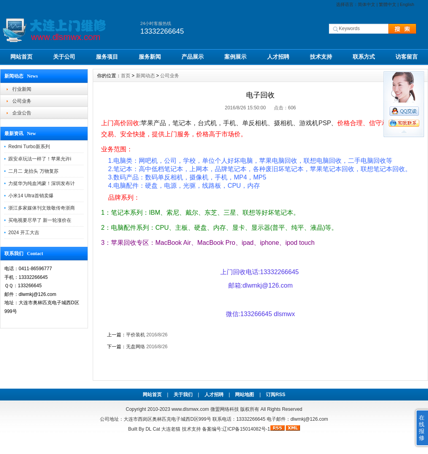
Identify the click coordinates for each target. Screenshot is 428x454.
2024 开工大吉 (23, 232)
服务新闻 (150, 56)
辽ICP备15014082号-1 (246, 429)
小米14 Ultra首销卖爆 (31, 195)
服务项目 (107, 56)
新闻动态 (145, 75)
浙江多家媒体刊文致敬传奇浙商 (41, 208)
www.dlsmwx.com (190, 409)
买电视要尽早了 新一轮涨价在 (39, 220)
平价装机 (135, 335)
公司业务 (21, 101)
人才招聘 (278, 56)
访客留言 (407, 56)
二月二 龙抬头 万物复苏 (33, 171)
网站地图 (244, 394)
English (407, 4)
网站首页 (21, 56)
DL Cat (152, 429)
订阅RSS (275, 394)
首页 (125, 75)
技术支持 (321, 56)
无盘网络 (135, 346)
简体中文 (366, 4)
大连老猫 (170, 429)
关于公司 (64, 56)
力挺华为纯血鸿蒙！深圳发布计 (41, 183)
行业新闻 (21, 89)
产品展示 (193, 56)
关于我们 (183, 394)
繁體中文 (387, 4)
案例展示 (235, 56)
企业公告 (21, 113)
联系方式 (364, 56)
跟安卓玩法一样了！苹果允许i (39, 159)
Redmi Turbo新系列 (29, 146)
